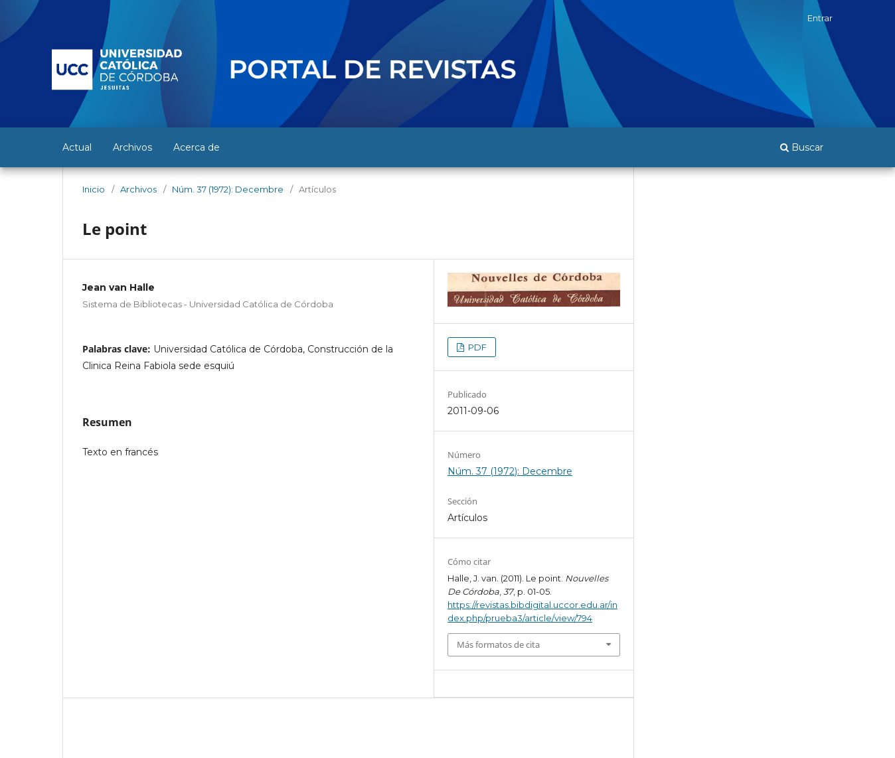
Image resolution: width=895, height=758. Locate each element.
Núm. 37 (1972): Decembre (228, 189)
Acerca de (196, 147)
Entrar (820, 18)
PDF (476, 347)
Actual (77, 147)
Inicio (93, 189)
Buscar (801, 147)
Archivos (132, 147)
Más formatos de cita (498, 644)
